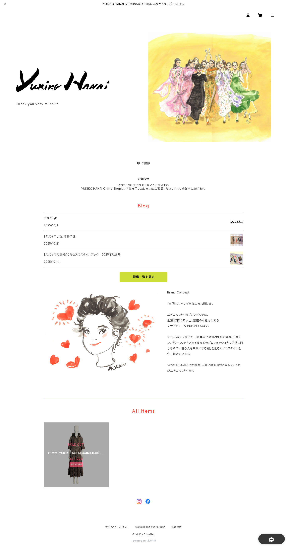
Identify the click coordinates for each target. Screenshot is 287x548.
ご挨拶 (143, 163)
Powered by (143, 540)
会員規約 (176, 527)
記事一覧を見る (143, 277)
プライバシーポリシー (117, 527)
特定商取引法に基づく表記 (150, 527)
